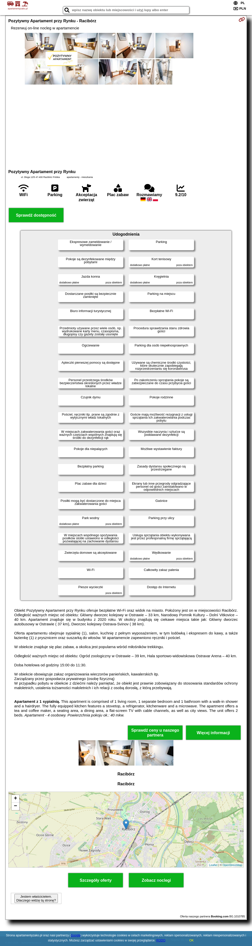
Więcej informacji (213, 733)
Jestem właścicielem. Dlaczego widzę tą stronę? (36, 898)
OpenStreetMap (232, 865)
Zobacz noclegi (156, 880)
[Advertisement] (126, 126)
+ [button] (15, 799)
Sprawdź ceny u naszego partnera (155, 732)
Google (76, 935)
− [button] (15, 806)
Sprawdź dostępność (36, 215)
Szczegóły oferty (95, 880)
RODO (160, 940)
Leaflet (213, 865)
